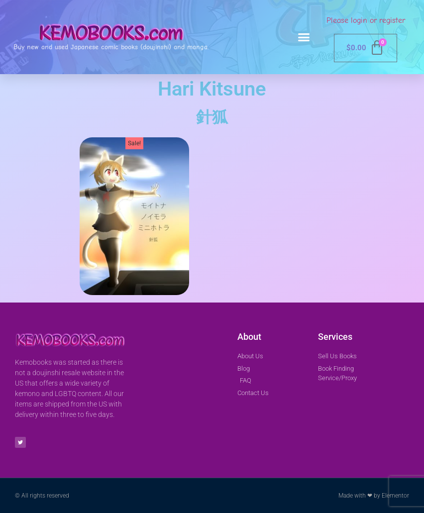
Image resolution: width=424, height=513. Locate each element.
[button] (304, 37)
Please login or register (365, 20)
